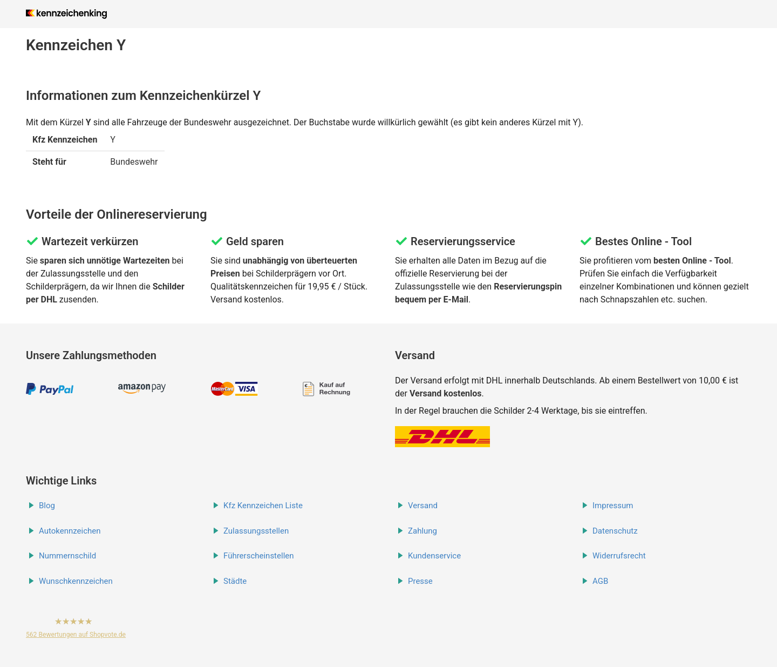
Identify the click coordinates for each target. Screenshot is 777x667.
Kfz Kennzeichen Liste (263, 505)
